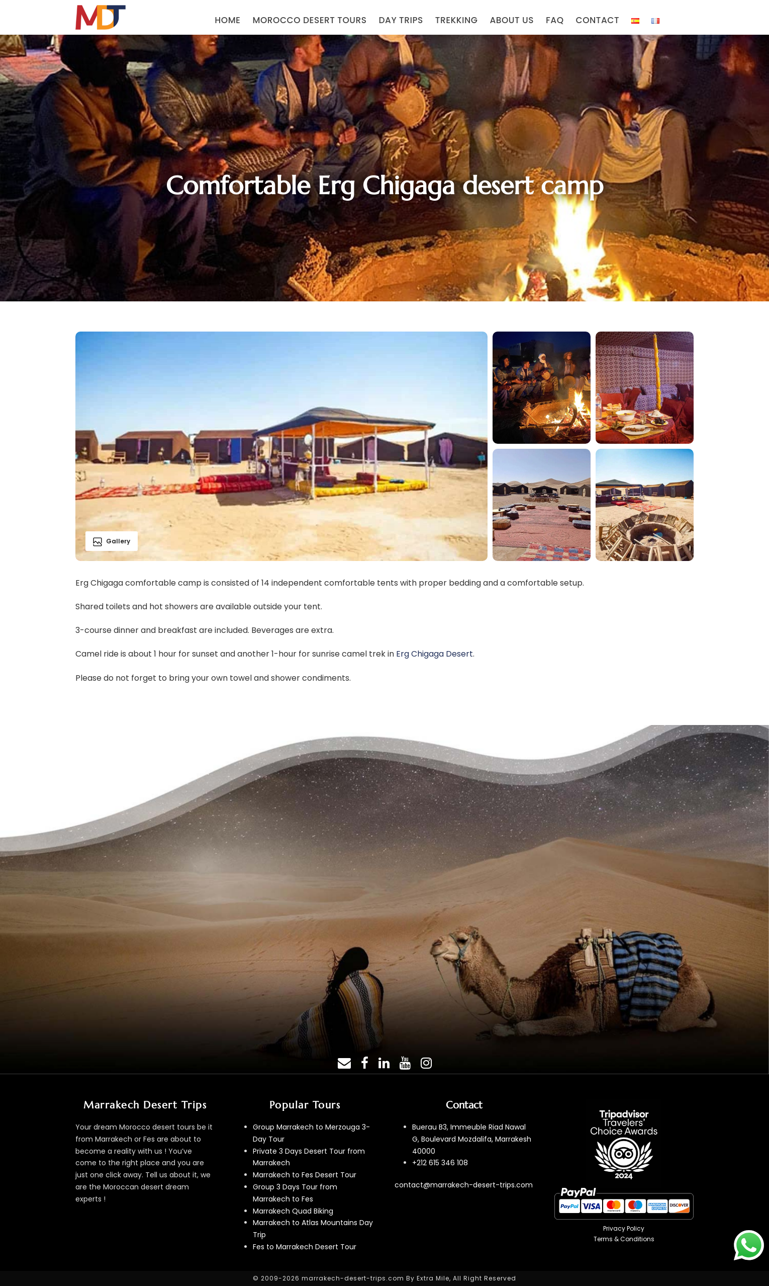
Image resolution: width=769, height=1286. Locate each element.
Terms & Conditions (624, 1239)
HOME (227, 20)
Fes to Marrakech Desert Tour (304, 1247)
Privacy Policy (623, 1228)
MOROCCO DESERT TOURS (310, 20)
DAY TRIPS (401, 20)
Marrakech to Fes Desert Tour (304, 1175)
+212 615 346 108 (440, 1163)
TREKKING (456, 20)
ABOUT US (512, 20)
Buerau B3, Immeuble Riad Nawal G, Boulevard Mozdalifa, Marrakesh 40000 (471, 1139)
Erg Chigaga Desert (434, 654)
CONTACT (597, 20)
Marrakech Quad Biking (293, 1211)
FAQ (554, 20)
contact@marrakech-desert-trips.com (464, 1185)
